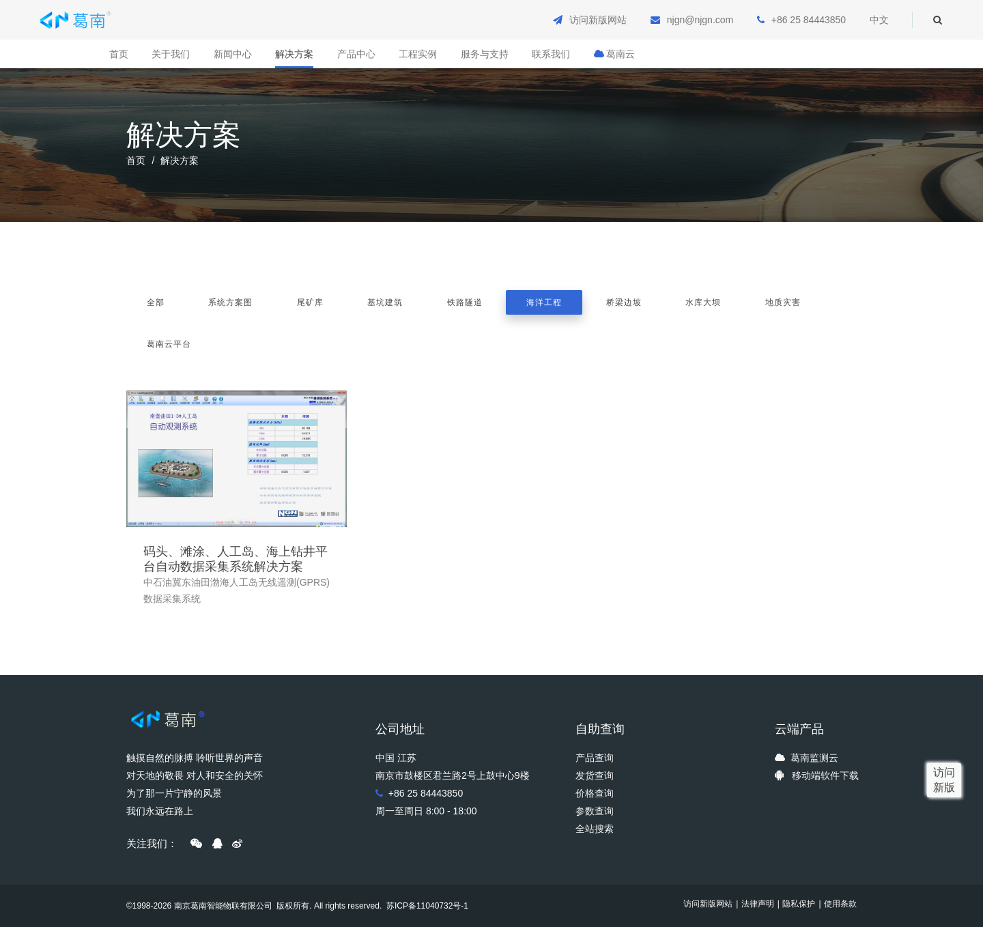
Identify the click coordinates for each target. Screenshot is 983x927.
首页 (118, 53)
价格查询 (594, 793)
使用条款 (840, 904)
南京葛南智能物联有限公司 (223, 906)
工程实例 (418, 53)
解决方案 (294, 53)
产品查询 (594, 757)
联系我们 (551, 53)
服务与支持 (485, 53)
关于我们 (171, 53)
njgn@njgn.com (700, 19)
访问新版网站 (598, 19)
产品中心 (356, 53)
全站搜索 (594, 828)
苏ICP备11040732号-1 (426, 906)
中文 (879, 19)
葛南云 (614, 53)
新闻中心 (233, 53)
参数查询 (594, 810)
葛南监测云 (814, 757)
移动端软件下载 (825, 775)
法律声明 (757, 904)
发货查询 (594, 775)
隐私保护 (798, 904)
